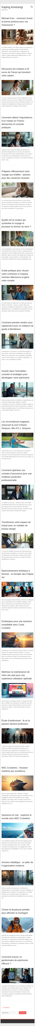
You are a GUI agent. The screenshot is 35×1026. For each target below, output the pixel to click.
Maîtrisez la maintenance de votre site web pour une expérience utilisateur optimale (17, 675)
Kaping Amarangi (12, 7)
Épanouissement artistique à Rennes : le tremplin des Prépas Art (18, 574)
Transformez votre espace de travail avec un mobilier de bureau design (16, 525)
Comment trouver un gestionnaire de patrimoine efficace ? (15, 960)
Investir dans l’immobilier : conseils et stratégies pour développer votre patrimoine (15, 374)
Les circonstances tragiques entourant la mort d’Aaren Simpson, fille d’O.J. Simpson (16, 425)
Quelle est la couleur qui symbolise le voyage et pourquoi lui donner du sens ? (16, 223)
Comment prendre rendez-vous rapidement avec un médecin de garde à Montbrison (18, 325)
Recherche (22, 1012)
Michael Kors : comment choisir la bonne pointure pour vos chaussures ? (17, 21)
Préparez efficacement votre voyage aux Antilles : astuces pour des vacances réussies (16, 174)
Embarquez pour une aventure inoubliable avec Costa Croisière (17, 624)
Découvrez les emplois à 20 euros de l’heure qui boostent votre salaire (16, 72)
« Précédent (6, 1007)
